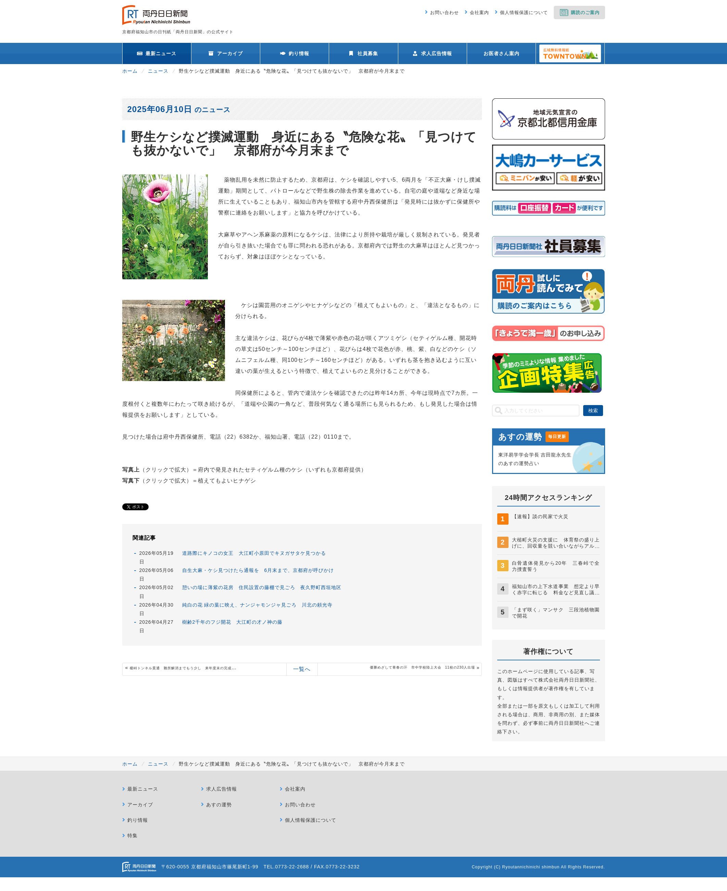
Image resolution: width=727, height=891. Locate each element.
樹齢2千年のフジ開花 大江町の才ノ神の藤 (232, 622)
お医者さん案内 (501, 53)
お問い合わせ (444, 12)
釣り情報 (299, 53)
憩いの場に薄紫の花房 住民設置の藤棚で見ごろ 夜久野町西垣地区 (261, 587)
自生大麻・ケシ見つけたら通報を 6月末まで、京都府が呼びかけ (258, 570)
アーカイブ (230, 53)
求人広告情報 (436, 53)
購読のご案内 (585, 12)
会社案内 (479, 12)
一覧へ (302, 669)
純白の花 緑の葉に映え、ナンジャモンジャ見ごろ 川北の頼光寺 (257, 605)
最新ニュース (161, 53)
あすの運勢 (219, 804)
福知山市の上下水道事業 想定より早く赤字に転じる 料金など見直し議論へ (556, 592)
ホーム (130, 71)
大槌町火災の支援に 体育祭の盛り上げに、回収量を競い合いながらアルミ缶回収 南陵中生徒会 (556, 546)
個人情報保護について (524, 12)
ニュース (158, 71)
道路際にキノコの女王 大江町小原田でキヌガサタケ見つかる (254, 553)
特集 (132, 835)
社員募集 (368, 53)
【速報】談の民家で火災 (540, 516)
